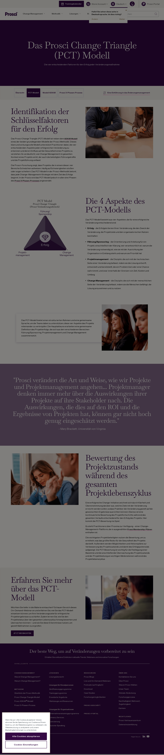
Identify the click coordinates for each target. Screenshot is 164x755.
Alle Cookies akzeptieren (26, 736)
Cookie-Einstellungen (26, 744)
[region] (26, 732)
